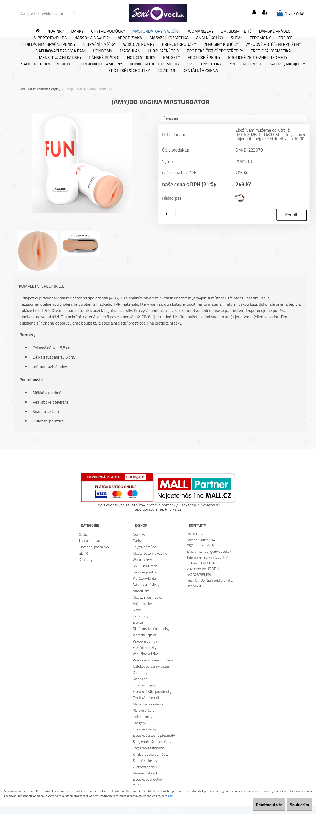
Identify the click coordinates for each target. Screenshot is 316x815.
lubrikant (28, 317)
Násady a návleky (92, 38)
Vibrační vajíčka (99, 44)
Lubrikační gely (163, 51)
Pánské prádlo (104, 57)
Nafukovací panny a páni (61, 51)
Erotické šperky (203, 57)
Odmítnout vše (258, 804)
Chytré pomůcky (108, 31)
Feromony (260, 38)
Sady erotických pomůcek (47, 64)
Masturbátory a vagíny (156, 31)
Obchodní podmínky (94, 547)
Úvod (21, 89)
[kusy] (168, 214)
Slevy (236, 38)
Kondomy (102, 51)
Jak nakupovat (89, 541)
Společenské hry (204, 64)
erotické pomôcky (162, 505)
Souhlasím (295, 804)
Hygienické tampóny (101, 64)
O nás (83, 535)
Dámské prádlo (274, 31)
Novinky (55, 31)
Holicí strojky (141, 57)
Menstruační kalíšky (60, 57)
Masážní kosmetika (169, 38)
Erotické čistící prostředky (215, 51)
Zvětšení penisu (245, 64)
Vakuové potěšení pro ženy (273, 44)
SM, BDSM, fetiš (236, 31)
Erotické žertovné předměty (257, 57)
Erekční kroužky (179, 44)
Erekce (285, 38)
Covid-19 (166, 71)
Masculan (130, 51)
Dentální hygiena (200, 71)
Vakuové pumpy (138, 44)
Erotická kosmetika (271, 51)
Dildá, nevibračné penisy (50, 44)
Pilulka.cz (173, 509)
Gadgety (171, 57)
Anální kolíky (210, 38)
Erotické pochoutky (129, 71)
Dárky (77, 31)
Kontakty (85, 560)
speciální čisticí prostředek (125, 323)
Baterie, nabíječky (287, 64)
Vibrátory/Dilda (50, 38)
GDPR (83, 553)
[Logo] (158, 13)
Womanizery (201, 31)
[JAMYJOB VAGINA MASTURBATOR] (82, 115)
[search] (74, 13)
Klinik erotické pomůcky (155, 64)
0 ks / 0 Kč (294, 13)
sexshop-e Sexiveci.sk (200, 505)
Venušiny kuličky (220, 44)
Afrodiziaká (130, 38)
